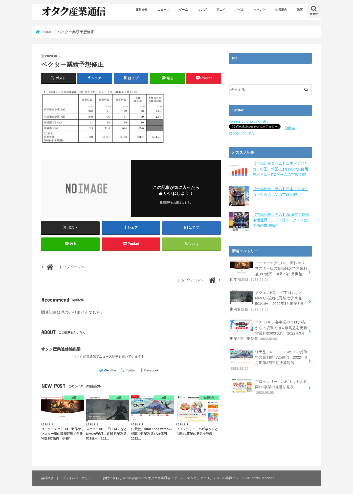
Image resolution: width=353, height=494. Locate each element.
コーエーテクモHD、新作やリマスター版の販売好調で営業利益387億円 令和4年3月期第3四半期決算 (268, 271)
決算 (300, 9)
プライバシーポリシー (78, 478)
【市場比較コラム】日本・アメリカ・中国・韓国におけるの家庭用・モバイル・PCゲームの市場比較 (282, 168)
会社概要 (47, 478)
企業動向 (281, 9)
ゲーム (183, 9)
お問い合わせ (112, 478)
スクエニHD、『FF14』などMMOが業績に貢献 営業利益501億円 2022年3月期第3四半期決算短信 (268, 301)
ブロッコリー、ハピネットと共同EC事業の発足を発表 (268, 387)
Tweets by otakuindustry (248, 121)
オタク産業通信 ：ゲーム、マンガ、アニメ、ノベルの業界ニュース (196, 478)
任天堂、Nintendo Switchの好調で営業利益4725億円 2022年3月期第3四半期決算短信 (269, 360)
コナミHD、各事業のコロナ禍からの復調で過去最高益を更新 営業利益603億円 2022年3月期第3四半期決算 (268, 330)
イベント (259, 9)
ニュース (163, 9)
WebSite (110, 370)
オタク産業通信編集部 (61, 349)
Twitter (131, 370)
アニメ (220, 9)
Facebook (151, 370)
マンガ (202, 9)
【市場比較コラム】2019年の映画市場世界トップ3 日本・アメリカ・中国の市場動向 (282, 219)
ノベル (239, 9)
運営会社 (142, 9)
